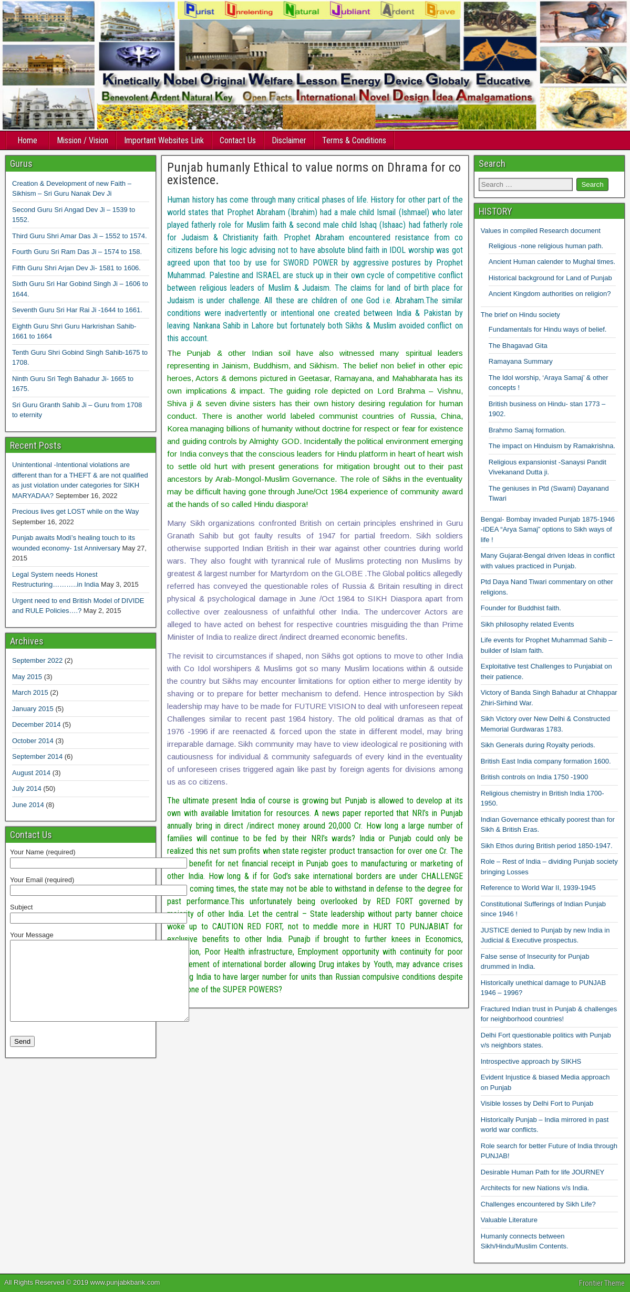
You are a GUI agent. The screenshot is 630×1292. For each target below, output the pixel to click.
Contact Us (238, 140)
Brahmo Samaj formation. (527, 430)
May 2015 (27, 677)
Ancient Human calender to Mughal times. (552, 262)
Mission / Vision (82, 140)
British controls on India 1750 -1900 (534, 777)
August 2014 (31, 773)
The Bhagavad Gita (518, 346)
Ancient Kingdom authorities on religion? (550, 294)
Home (27, 140)
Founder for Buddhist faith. (521, 608)
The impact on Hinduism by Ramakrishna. (552, 446)
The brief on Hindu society (520, 315)
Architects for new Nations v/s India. (535, 1188)
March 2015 (30, 692)
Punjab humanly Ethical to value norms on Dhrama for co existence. (314, 173)
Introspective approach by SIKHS (531, 1061)
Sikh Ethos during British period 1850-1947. (547, 846)
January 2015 (33, 709)
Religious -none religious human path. (546, 246)
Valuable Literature (509, 1220)
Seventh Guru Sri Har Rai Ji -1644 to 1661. (77, 310)
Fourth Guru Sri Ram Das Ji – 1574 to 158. (77, 252)
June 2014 (28, 805)
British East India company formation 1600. (546, 761)
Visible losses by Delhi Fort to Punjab (537, 1103)
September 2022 (37, 660)
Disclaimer (289, 140)
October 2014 (33, 741)
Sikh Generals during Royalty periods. (538, 745)
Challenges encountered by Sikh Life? (538, 1204)
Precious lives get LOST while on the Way (75, 511)
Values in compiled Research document (541, 231)
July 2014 (27, 788)
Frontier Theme (602, 1283)
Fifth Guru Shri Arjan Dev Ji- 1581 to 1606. (76, 268)
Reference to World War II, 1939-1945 (538, 888)
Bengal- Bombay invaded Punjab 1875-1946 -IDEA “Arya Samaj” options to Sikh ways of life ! (548, 529)
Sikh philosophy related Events (527, 624)
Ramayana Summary (521, 361)
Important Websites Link (164, 140)
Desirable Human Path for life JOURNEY (543, 1172)
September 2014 (37, 756)
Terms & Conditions (354, 140)
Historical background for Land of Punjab (550, 278)
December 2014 (36, 724)
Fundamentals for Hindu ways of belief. (548, 329)
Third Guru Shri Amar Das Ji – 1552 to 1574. (79, 236)
